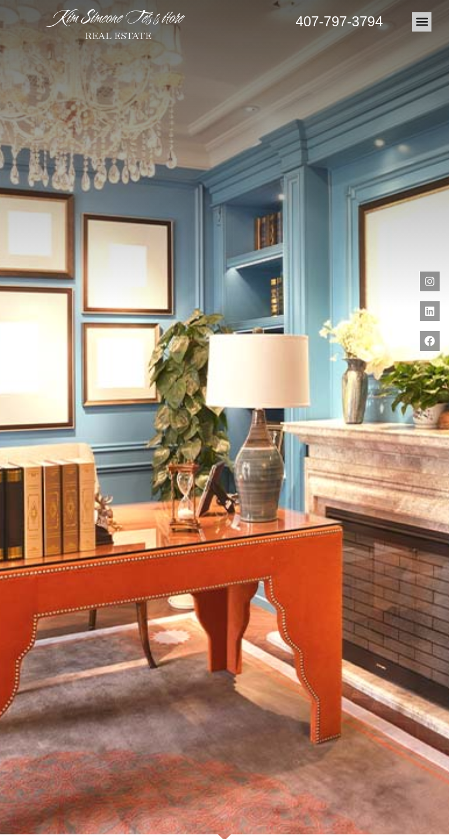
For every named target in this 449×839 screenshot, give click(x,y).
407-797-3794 (339, 21)
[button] (421, 22)
